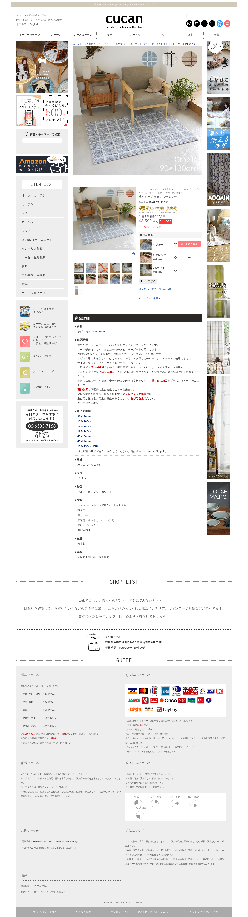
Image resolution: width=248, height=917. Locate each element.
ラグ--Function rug (185, 44)
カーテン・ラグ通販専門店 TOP (89, 44)
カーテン (56, 34)
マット (163, 34)
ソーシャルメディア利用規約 (201, 912)
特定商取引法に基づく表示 (152, 912)
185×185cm (84, 426)
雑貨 (190, 34)
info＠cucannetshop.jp (66, 841)
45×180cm (84, 436)
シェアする (147, 281)
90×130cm (84, 416)
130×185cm (84, 421)
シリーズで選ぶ (117, 44)
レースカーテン (83, 34)
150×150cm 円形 (88, 446)
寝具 (217, 34)
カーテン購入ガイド (117, 912)
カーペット (136, 34)
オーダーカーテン (29, 34)
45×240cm (84, 441)
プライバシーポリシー (46, 912)
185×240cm (84, 431)
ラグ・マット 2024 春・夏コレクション (150, 44)
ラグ (110, 34)
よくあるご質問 (82, 912)
